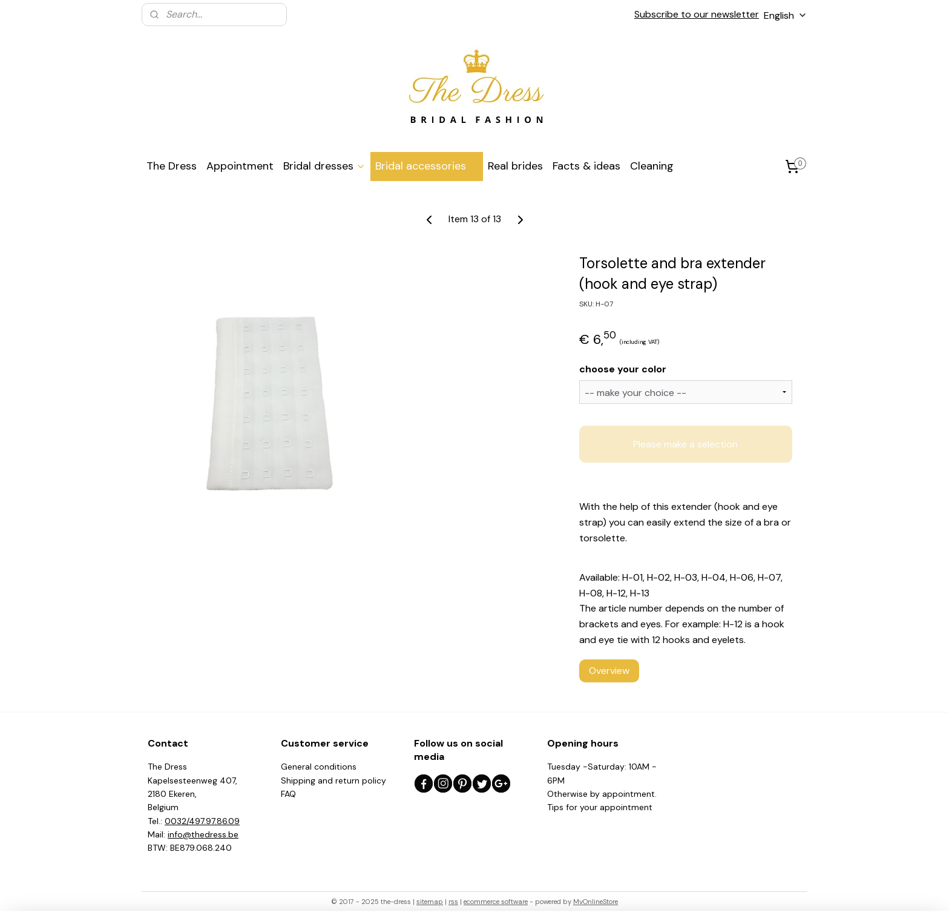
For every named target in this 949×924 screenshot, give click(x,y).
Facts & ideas (586, 166)
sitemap (429, 901)
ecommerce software (496, 901)
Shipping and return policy (333, 780)
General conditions (318, 766)
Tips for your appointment (599, 807)
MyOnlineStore (595, 901)
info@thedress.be (203, 834)
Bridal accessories (426, 166)
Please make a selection (685, 444)
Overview (609, 670)
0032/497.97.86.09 (202, 821)
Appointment (240, 166)
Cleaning (652, 166)
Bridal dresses (324, 166)
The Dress (171, 166)
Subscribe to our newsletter (696, 14)
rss (453, 901)
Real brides (515, 166)
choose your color (622, 368)
